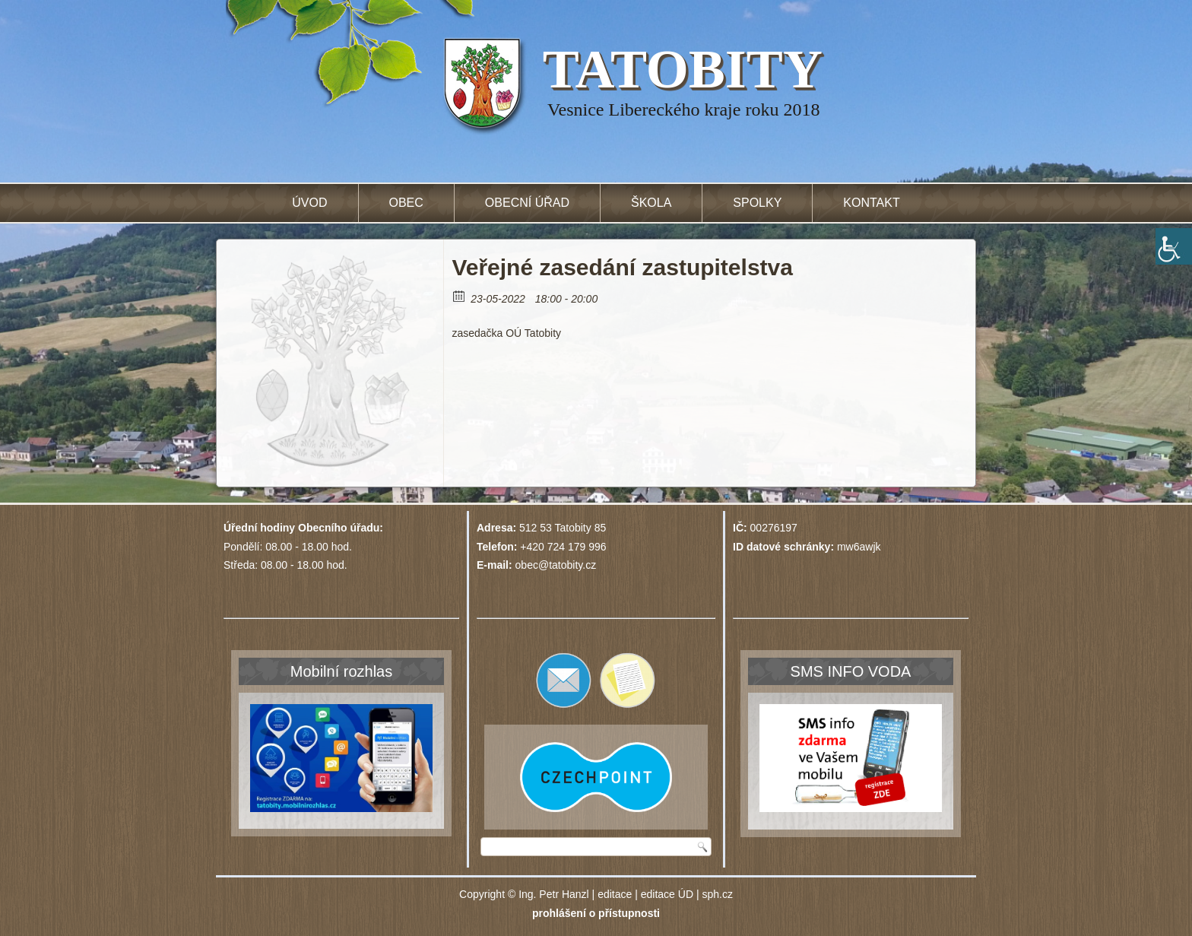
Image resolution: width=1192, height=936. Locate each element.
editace (615, 894)
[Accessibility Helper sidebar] (1174, 246)
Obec (406, 202)
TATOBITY (683, 69)
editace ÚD (667, 894)
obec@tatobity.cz (556, 565)
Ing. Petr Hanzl (553, 894)
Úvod (309, 202)
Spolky (757, 202)
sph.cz (717, 894)
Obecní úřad (527, 202)
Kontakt (871, 202)
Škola (651, 202)
